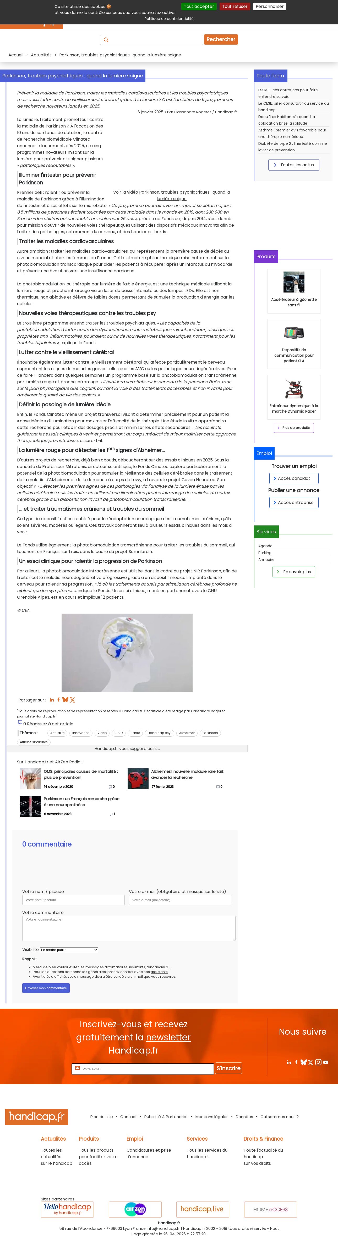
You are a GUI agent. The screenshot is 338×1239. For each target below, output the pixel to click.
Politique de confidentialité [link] (169, 18)
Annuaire (266, 559)
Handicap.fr (194, 1228)
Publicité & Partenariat (166, 1116)
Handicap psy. (159, 733)
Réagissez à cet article (50, 724)
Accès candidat (291, 478)
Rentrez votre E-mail (50, 1069)
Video (102, 733)
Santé (135, 733)
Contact (128, 1116)
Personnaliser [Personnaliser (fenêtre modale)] (270, 6)
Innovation (81, 733)
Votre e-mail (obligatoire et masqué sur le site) (177, 892)
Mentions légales (211, 1116)
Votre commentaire (43, 913)
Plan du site (101, 1116)
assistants (159, 972)
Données (244, 1116)
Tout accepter (199, 6)
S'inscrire (229, 1068)
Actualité (57, 733)
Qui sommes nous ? (279, 1116)
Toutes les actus (293, 165)
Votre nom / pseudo (43, 892)
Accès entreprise (293, 502)
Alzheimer (187, 733)
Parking (264, 552)
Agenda (265, 546)
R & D (119, 733)
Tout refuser (235, 6)
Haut (274, 1228)
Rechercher (221, 39)
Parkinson (210, 733)
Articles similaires (34, 742)
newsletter (168, 1037)
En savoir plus (293, 571)
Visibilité (30, 949)
